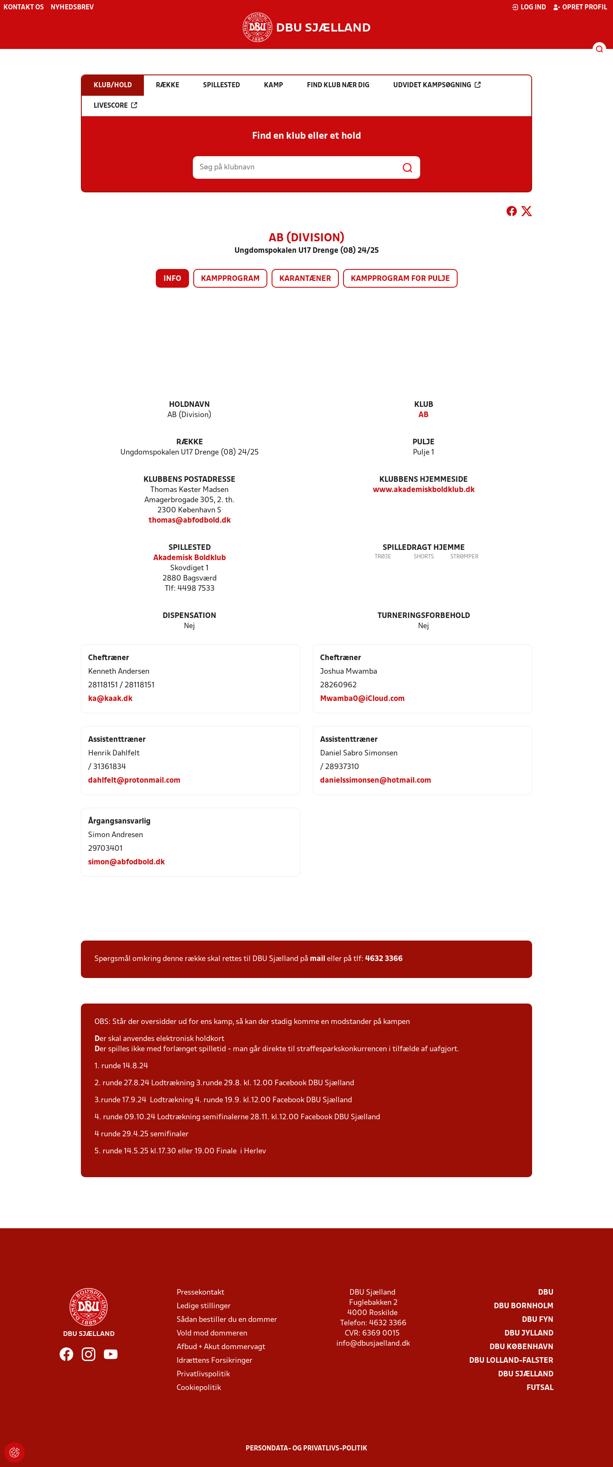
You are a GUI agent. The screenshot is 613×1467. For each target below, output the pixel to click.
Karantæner (305, 279)
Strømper (464, 557)
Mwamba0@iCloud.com (362, 699)
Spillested (190, 548)
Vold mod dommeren (212, 1333)
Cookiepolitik (199, 1388)
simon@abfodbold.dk (126, 862)
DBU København (521, 1347)
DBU (545, 1292)
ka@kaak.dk (110, 699)
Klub (423, 405)
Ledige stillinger (204, 1306)
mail (317, 959)
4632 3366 (384, 959)
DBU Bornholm (523, 1306)
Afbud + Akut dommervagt (221, 1347)
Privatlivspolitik (203, 1374)
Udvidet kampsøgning (437, 85)
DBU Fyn (537, 1320)
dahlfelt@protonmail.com (134, 780)
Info (172, 279)
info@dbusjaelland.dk (373, 1343)
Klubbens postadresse (189, 479)
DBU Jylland (528, 1333)
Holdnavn (189, 405)
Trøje (383, 557)
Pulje (423, 442)
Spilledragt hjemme (424, 548)
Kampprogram (230, 279)
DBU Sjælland (525, 1374)
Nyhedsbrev (72, 8)
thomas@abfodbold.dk (190, 520)
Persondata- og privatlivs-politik (306, 1449)
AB (423, 415)
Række (189, 442)
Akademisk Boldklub (189, 558)
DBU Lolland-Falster (511, 1360)
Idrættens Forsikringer (214, 1360)
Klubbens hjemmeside (423, 479)
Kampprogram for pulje (400, 279)
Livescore (115, 105)
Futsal (540, 1388)
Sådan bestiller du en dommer (227, 1320)
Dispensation (189, 616)
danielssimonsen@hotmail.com (375, 780)
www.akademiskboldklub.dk (424, 490)
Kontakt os (23, 8)
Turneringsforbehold (424, 616)
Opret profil (580, 7)
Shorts (424, 557)
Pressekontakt (200, 1292)
